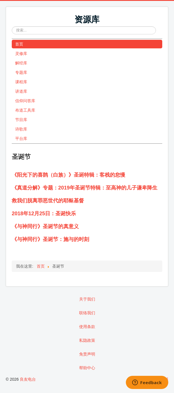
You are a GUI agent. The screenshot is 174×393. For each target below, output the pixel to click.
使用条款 (87, 326)
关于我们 (87, 299)
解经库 (21, 63)
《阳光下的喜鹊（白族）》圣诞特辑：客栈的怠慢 (68, 175)
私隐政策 (87, 340)
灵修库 (21, 53)
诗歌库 (21, 129)
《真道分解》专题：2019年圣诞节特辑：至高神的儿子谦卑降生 (84, 188)
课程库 (21, 82)
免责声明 (87, 354)
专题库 (21, 72)
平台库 (21, 138)
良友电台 (28, 379)
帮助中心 (87, 368)
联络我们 (87, 313)
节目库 (21, 119)
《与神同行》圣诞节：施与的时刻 (50, 239)
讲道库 (21, 91)
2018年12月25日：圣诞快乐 (44, 213)
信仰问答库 (25, 100)
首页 (19, 44)
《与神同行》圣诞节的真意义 (45, 226)
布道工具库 (25, 110)
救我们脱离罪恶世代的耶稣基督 (48, 201)
